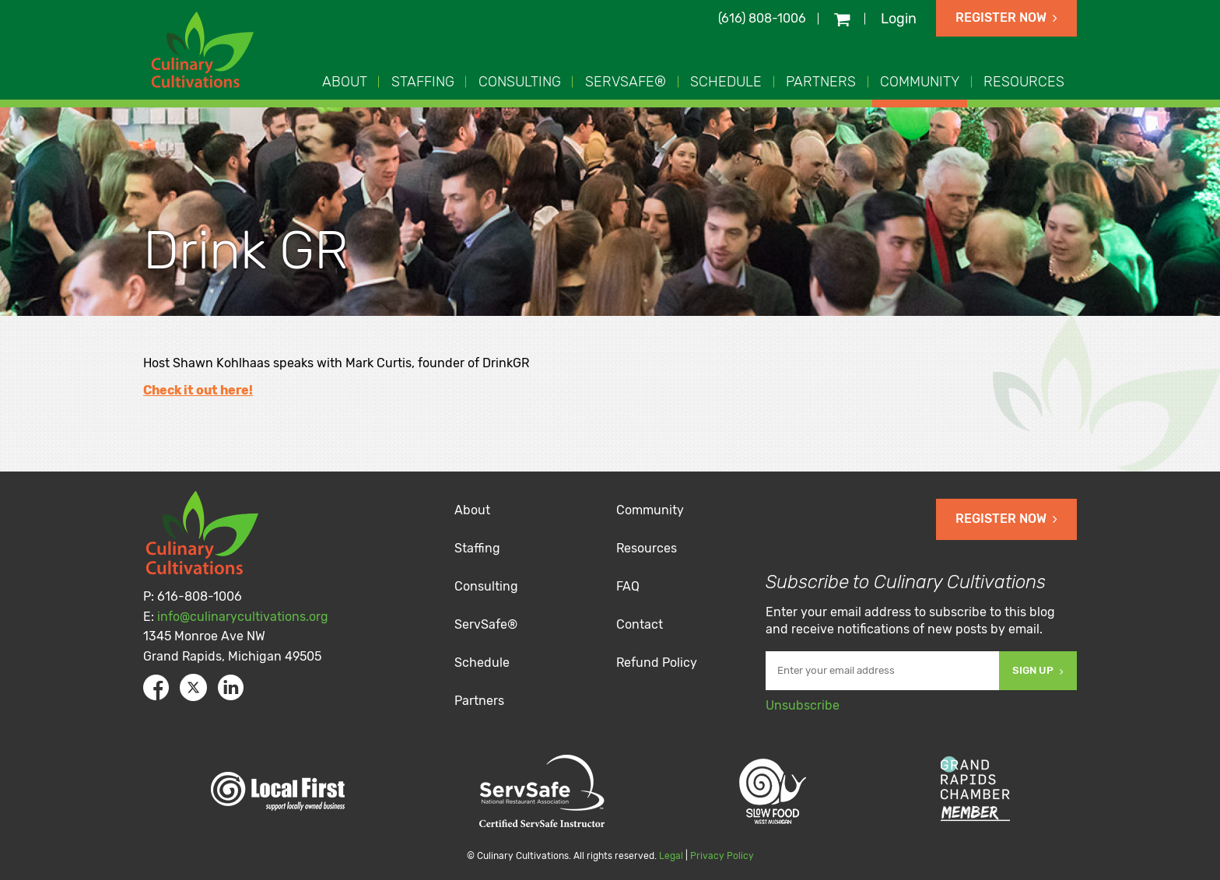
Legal (671, 855)
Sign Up (1038, 670)
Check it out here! (198, 390)
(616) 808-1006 (762, 18)
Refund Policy (656, 662)
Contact (639, 624)
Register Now (1006, 17)
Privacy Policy (722, 855)
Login (899, 18)
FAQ (628, 586)
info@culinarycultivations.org (242, 616)
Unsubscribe (803, 705)
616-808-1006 (199, 596)
